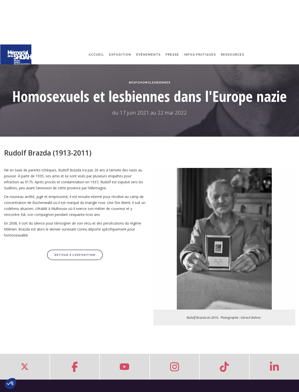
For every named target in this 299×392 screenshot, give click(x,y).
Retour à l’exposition (75, 255)
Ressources (232, 54)
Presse (172, 54)
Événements (148, 54)
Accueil (96, 54)
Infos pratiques (200, 54)
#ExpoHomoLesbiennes (150, 82)
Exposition (120, 54)
